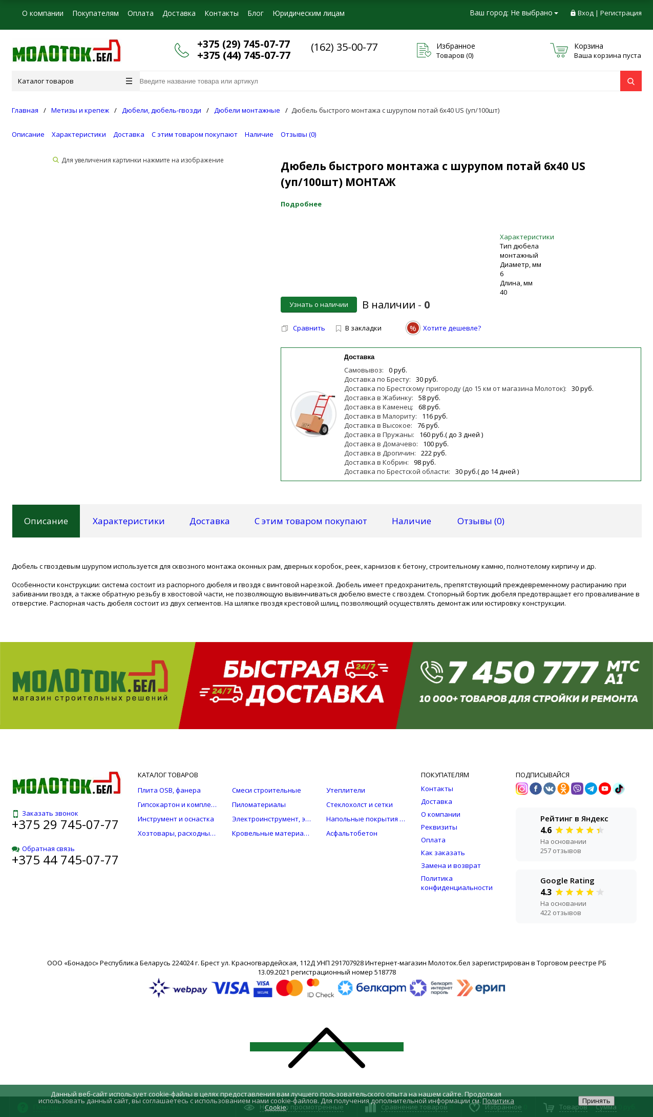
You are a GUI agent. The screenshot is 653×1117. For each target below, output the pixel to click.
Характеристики (79, 134)
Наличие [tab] (411, 521)
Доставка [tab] (209, 521)
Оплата (141, 13)
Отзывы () (298, 134)
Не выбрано (534, 12)
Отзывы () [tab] (480, 521)
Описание (28, 134)
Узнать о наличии (318, 304)
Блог (255, 13)
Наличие (259, 134)
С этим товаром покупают (195, 134)
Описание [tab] (46, 521)
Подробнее (301, 204)
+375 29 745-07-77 (65, 824)
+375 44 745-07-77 (65, 859)
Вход (586, 12)
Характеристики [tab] (129, 521)
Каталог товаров (75, 81)
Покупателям (95, 13)
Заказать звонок (45, 813)
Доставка (179, 13)
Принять (596, 1100)
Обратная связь (43, 848)
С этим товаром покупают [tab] (311, 521)
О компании (43, 13)
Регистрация (621, 12)
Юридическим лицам (308, 13)
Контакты (221, 13)
